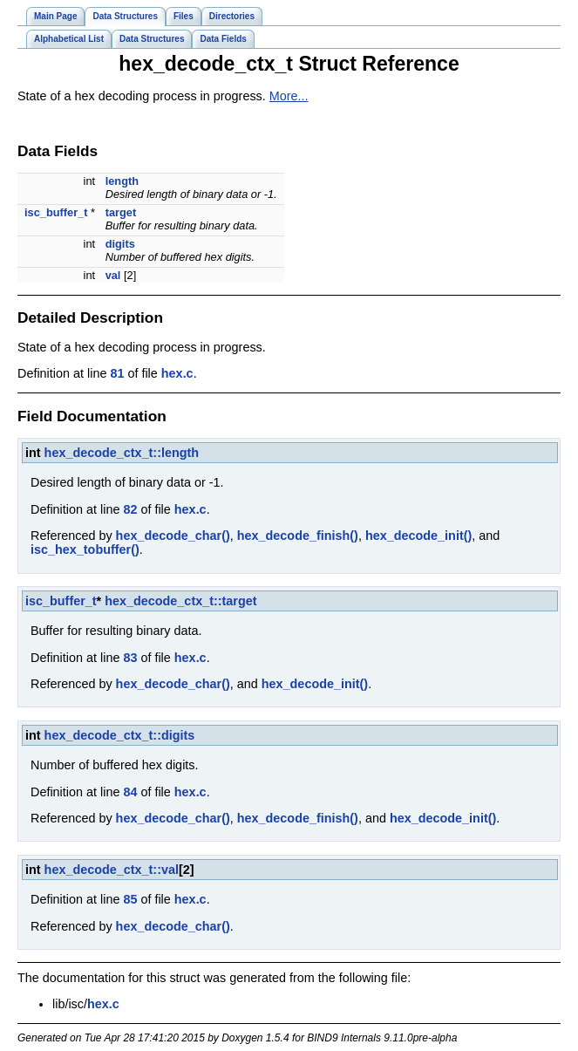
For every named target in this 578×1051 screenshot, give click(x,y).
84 (130, 792)
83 (130, 658)
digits (120, 243)
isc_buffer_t (56, 212)
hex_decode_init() (418, 536)
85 (130, 899)
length (122, 181)
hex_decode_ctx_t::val (111, 870)
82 (130, 509)
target (121, 212)
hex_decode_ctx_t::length (122, 453)
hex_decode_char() (173, 536)
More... (289, 96)
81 (117, 373)
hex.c (177, 373)
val (113, 275)
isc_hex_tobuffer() (85, 549)
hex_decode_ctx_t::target (180, 601)
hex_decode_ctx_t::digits (119, 735)
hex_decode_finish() (297, 536)
